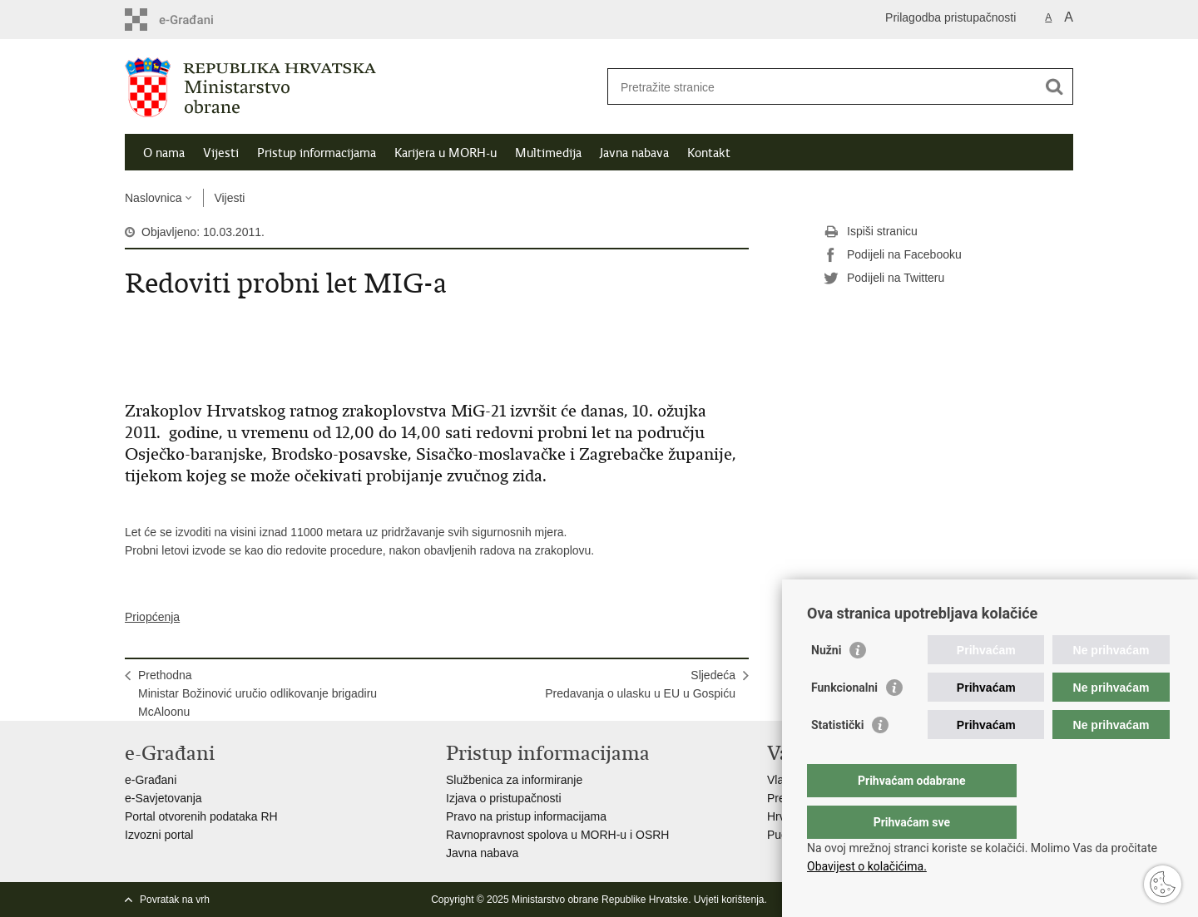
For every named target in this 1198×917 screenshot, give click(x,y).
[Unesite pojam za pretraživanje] (822, 87)
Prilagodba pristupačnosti (950, 17)
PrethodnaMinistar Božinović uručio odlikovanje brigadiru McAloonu (257, 693)
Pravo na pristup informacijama (526, 816)
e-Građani (150, 779)
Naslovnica (153, 198)
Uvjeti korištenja (729, 899)
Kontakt (708, 152)
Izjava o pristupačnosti (504, 798)
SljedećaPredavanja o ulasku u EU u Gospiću (640, 684)
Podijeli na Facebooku (893, 255)
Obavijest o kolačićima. (867, 866)
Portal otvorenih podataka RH (201, 816)
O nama (164, 152)
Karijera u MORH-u (445, 152)
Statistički (837, 758)
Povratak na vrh (175, 899)
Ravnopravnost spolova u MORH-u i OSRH (557, 834)
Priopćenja (152, 617)
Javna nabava (634, 152)
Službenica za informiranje (514, 779)
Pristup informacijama (316, 152)
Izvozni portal (159, 834)
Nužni (826, 683)
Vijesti (221, 152)
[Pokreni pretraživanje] (1054, 86)
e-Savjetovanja (163, 798)
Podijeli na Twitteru (884, 278)
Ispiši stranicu (871, 231)
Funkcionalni (844, 720)
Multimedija (548, 152)
